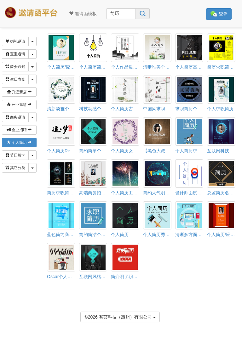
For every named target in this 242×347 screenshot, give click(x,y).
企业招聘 (19, 130)
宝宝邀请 (15, 54)
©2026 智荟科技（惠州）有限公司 (119, 317)
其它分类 (15, 168)
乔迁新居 (19, 92)
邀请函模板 (83, 13)
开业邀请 (19, 104)
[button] (4, 344)
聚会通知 (15, 66)
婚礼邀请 (15, 41)
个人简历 (19, 142)
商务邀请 (15, 117)
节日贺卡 (15, 155)
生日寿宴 (15, 79)
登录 (219, 14)
